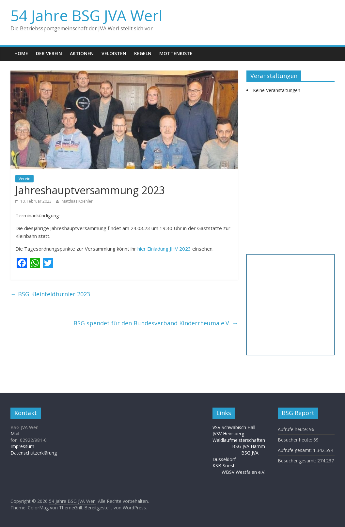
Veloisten (114, 53)
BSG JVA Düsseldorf (235, 456)
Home (21, 53)
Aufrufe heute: (293, 429)
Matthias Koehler (77, 201)
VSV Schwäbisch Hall (233, 427)
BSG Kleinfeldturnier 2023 (50, 294)
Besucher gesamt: (297, 460)
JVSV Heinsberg (228, 433)
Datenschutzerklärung (33, 453)
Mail (14, 433)
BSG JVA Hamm (249, 446)
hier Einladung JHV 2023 (164, 248)
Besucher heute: (295, 440)
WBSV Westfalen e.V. (243, 472)
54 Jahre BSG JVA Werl (86, 15)
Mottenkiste (176, 53)
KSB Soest (223, 465)
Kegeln (142, 53)
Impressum (22, 446)
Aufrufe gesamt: (295, 450)
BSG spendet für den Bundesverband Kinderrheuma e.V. (155, 323)
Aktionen (82, 53)
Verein (24, 178)
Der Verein (49, 53)
